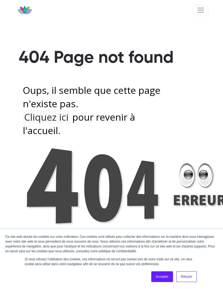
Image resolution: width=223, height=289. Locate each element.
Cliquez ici (46, 116)
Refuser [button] (186, 277)
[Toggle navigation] (200, 10)
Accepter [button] (162, 277)
